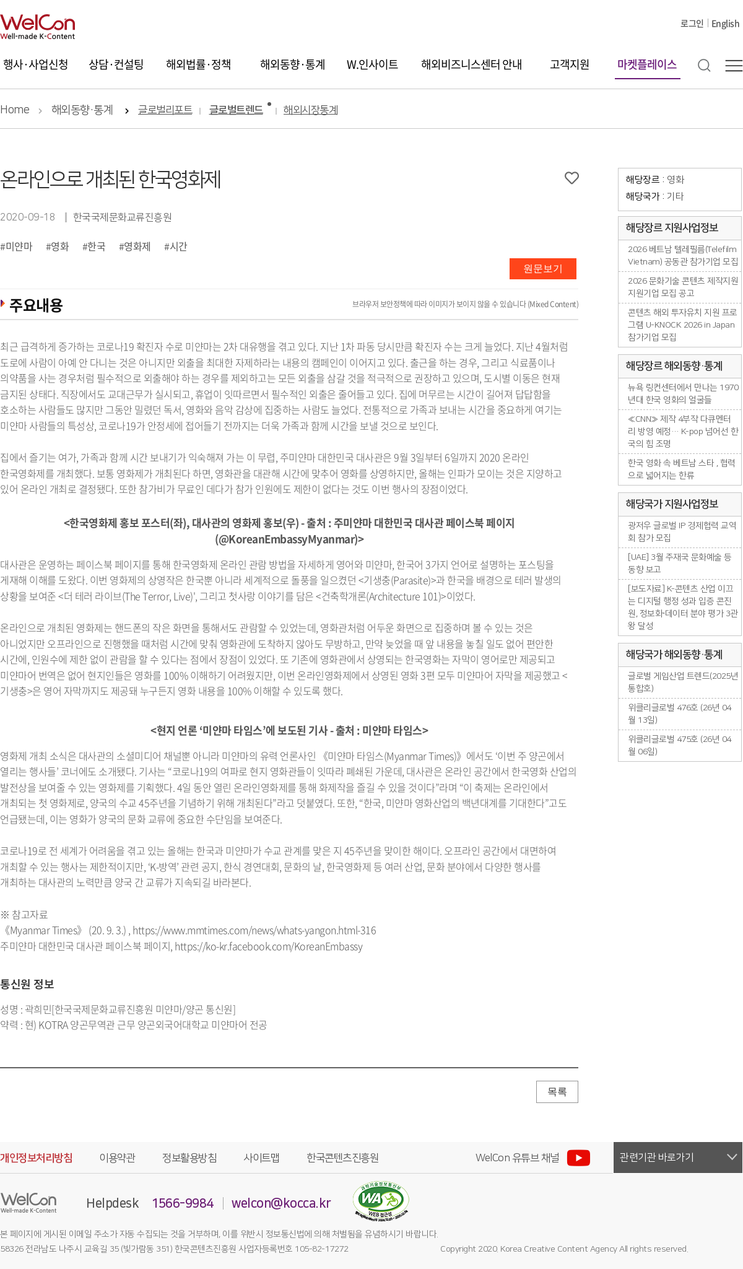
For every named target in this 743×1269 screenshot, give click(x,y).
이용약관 (117, 1158)
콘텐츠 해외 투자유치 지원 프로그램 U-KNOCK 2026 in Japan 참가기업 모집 (682, 325)
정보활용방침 (189, 1158)
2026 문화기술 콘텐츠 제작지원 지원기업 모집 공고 (683, 287)
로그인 (692, 23)
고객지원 (569, 64)
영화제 (137, 245)
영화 (60, 245)
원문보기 (543, 268)
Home (14, 110)
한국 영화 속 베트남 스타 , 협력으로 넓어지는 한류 (682, 469)
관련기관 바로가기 (657, 1157)
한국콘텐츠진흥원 (342, 1158)
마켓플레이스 (647, 64)
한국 (96, 245)
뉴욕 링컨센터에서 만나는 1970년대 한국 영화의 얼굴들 (683, 394)
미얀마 (19, 245)
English (725, 23)
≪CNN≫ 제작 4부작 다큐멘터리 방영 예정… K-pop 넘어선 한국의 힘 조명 (683, 431)
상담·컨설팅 (116, 64)
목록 (557, 1091)
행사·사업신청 (35, 64)
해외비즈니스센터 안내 (471, 64)
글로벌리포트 (165, 110)
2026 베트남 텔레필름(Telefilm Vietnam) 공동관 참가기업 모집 (683, 256)
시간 (179, 245)
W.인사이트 (372, 64)
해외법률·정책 (198, 64)
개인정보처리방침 (36, 1158)
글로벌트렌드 (236, 110)
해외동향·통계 (292, 64)
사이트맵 (261, 1158)
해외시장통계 (310, 110)
